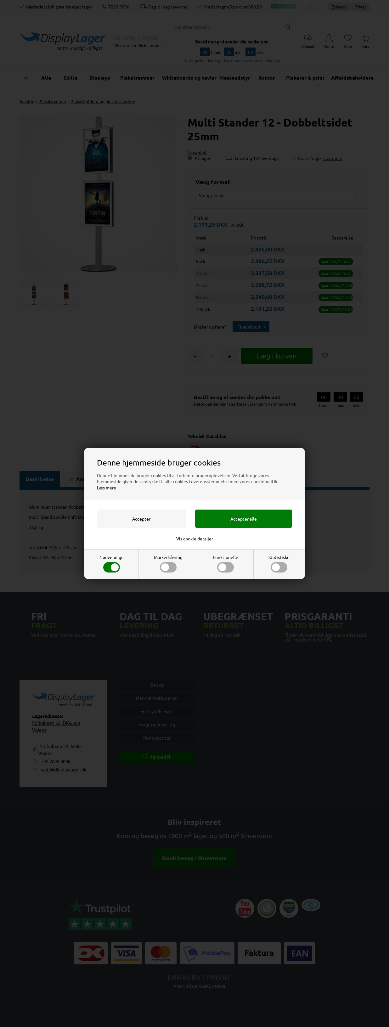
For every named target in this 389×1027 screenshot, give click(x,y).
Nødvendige (111, 563)
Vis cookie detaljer (194, 538)
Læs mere (106, 487)
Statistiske (279, 563)
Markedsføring (168, 563)
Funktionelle (225, 563)
